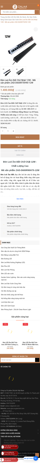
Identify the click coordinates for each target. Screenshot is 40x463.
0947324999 (16, 226)
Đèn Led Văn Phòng (8, 270)
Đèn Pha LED (5, 266)
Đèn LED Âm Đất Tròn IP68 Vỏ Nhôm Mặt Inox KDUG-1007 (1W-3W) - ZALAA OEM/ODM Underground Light (30, 344)
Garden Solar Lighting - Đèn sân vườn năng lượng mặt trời (18, 278)
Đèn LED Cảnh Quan (8, 306)
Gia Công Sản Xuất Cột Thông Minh (13, 247)
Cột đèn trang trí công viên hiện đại (13, 287)
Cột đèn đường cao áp (8, 291)
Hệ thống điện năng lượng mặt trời (13, 298)
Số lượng (4, 127)
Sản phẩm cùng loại (20, 317)
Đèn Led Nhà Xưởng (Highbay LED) (13, 262)
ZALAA (24, 455)
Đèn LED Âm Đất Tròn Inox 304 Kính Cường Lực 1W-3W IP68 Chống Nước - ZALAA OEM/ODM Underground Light (10, 344)
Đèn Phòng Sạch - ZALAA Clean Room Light (16, 309)
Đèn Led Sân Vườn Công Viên (11, 283)
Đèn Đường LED (6, 259)
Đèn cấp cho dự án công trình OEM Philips (15, 251)
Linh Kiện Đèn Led (7, 302)
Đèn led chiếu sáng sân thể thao (12, 295)
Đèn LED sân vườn (7, 273)
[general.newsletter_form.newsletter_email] (18, 360)
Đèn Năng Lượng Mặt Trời (10, 255)
